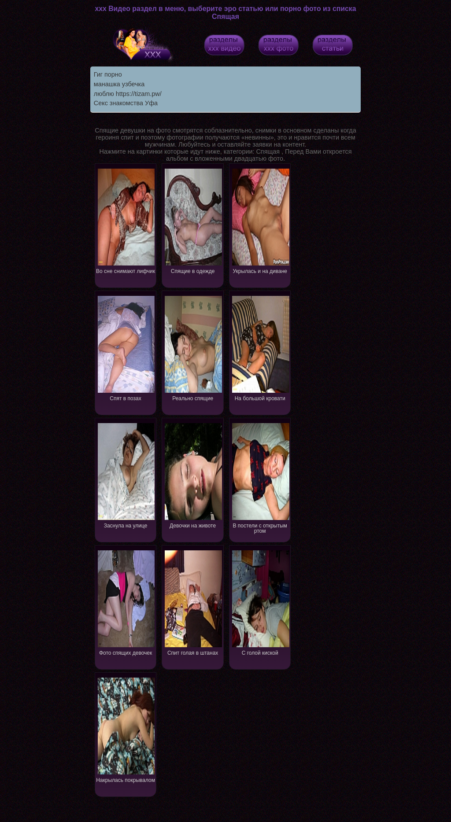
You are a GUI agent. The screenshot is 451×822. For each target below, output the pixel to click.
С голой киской (260, 602)
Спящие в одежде (193, 220)
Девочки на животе (193, 475)
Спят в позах (126, 348)
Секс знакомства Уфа (126, 103)
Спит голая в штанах (193, 602)
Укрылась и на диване (260, 220)
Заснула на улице (126, 475)
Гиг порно (108, 74)
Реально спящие (193, 348)
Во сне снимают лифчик (126, 220)
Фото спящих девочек (126, 602)
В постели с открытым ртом (260, 477)
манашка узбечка (119, 84)
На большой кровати (260, 348)
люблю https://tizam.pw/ (128, 93)
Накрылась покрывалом (126, 729)
